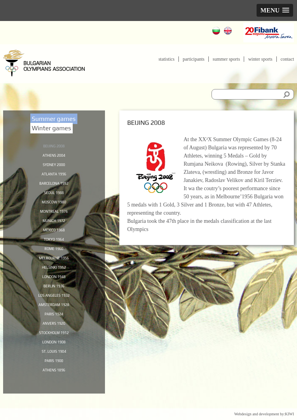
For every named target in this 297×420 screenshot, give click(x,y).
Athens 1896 (54, 383)
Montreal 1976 (54, 215)
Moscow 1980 (54, 205)
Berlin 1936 (54, 294)
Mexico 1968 (54, 235)
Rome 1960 (54, 255)
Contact (287, 59)
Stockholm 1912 (54, 344)
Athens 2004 (54, 155)
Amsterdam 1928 (53, 314)
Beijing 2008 (54, 145)
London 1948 (53, 284)
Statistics (167, 59)
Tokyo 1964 (54, 244)
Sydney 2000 (54, 165)
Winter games (51, 128)
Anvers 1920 (54, 334)
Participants (193, 59)
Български (217, 32)
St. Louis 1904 (54, 364)
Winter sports (260, 59)
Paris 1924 (54, 324)
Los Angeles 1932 (54, 304)
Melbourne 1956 (54, 264)
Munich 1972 (54, 225)
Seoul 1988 (53, 195)
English (229, 32)
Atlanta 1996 (54, 175)
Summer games (54, 118)
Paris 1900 (54, 374)
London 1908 (53, 354)
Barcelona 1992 (54, 185)
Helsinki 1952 (53, 274)
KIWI (289, 414)
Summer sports (226, 59)
